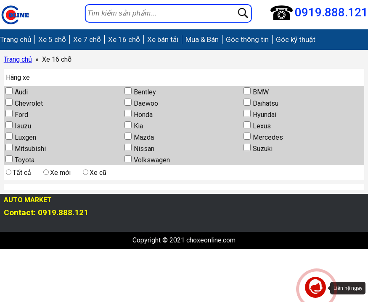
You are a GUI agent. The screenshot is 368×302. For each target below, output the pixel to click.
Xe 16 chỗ (124, 39)
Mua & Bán (202, 39)
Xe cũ (94, 173)
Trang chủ (15, 39)
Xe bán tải (162, 39)
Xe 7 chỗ (87, 39)
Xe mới (57, 173)
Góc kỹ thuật (295, 39)
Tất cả (18, 173)
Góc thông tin (247, 39)
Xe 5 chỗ (52, 39)
